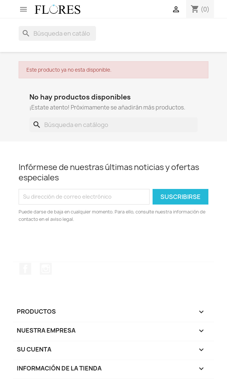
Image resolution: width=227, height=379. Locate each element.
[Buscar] (57, 33)
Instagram (46, 269)
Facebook (25, 269)
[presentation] (80, 243)
